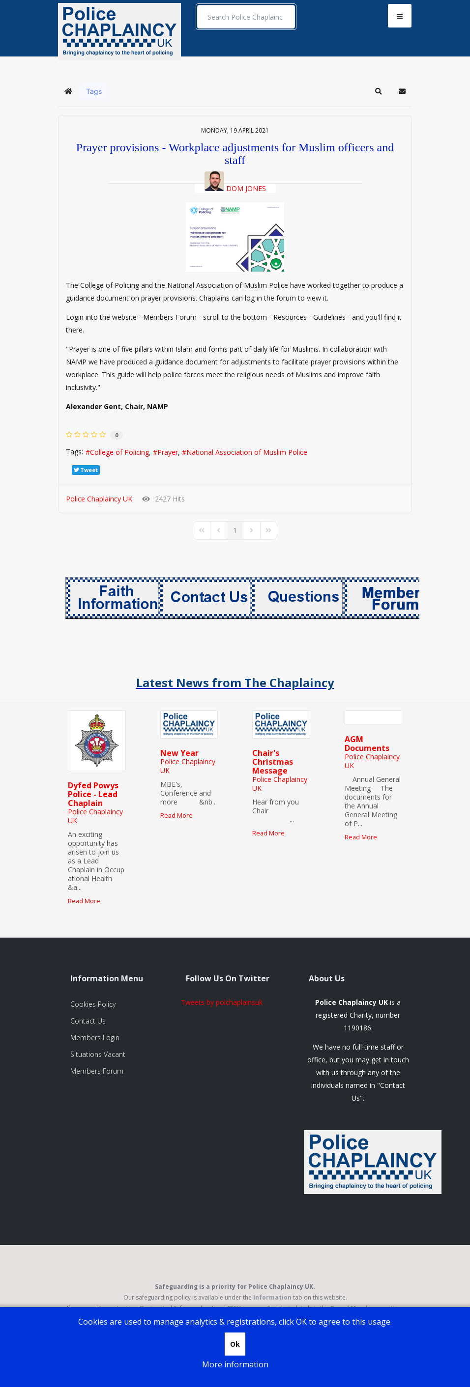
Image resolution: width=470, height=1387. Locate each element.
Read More (84, 901)
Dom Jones (246, 188)
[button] (378, 91)
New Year (179, 753)
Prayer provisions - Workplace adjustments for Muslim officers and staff (235, 153)
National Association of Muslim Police (246, 452)
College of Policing (119, 452)
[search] (246, 16)
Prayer (167, 452)
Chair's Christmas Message (272, 762)
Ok (235, 1344)
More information (235, 1364)
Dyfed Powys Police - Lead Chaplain (93, 794)
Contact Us (88, 1021)
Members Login (94, 1037)
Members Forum (96, 1071)
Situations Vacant (97, 1054)
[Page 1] (235, 530)
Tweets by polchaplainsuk (222, 1002)
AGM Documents (367, 743)
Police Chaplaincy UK (99, 498)
